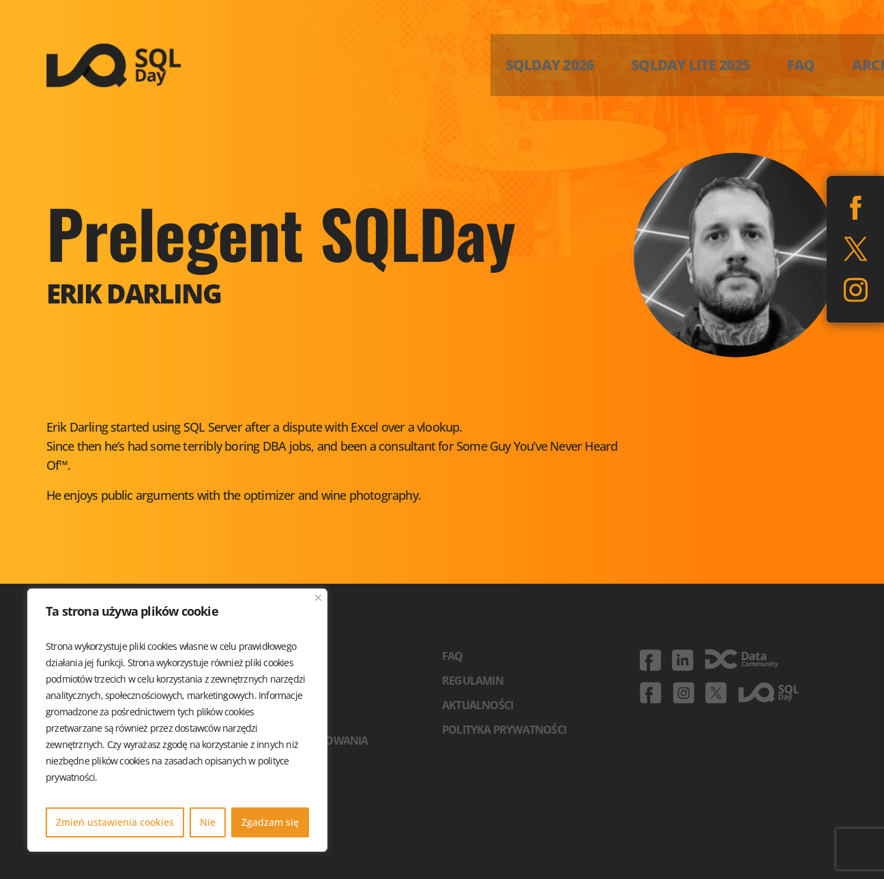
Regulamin (472, 680)
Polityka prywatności (504, 729)
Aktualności (477, 705)
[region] (177, 720)
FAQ (452, 656)
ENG (853, 58)
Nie (208, 822)
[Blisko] (318, 598)
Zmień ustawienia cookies (115, 822)
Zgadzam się (270, 822)
